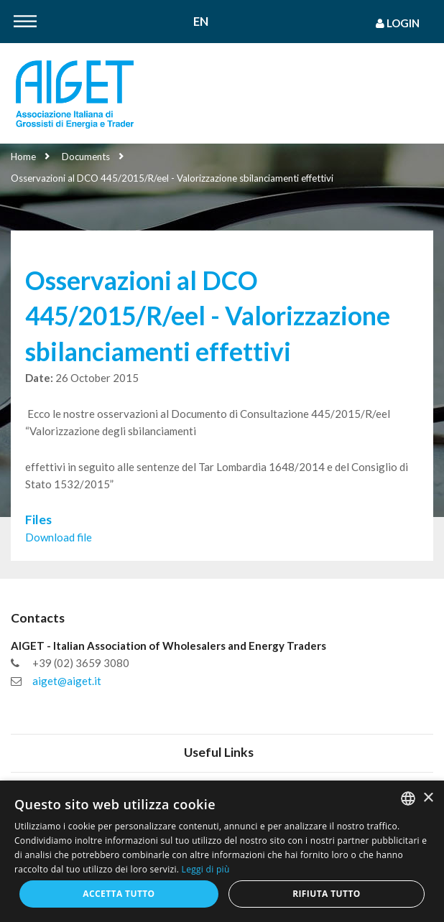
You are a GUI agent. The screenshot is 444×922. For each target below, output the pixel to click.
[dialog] (222, 851)
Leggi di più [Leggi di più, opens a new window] (206, 869)
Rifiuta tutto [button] (326, 894)
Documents (86, 156)
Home (23, 156)
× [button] (427, 798)
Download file (58, 537)
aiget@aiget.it (66, 680)
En (200, 22)
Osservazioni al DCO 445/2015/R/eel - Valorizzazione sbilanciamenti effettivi (172, 178)
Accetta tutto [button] (118, 894)
